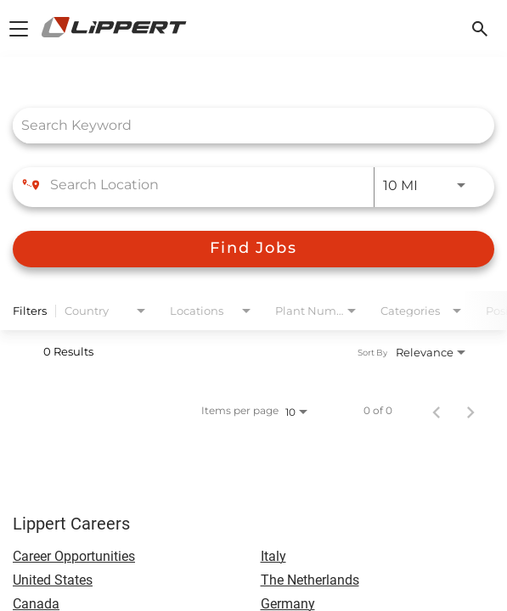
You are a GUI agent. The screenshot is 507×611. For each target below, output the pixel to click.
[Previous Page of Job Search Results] (436, 411)
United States (53, 580)
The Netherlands (310, 580)
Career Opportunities (74, 556)
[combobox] (245, 125)
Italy (273, 556)
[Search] (253, 249)
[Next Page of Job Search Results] (470, 411)
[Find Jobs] (253, 249)
